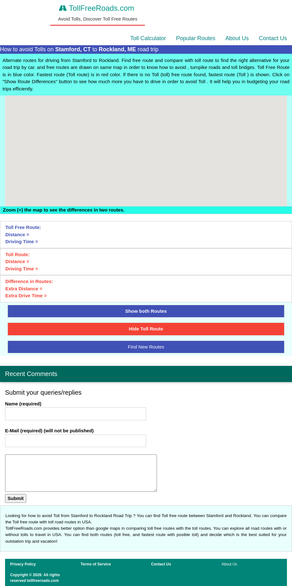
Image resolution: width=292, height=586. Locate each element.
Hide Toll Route (146, 328)
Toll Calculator (148, 38)
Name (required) (23, 403)
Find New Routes (146, 346)
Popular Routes (195, 38)
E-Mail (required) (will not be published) (49, 430)
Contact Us (273, 38)
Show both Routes (146, 311)
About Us (237, 38)
